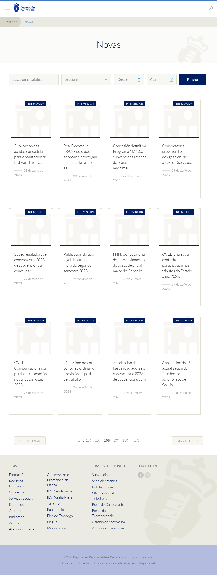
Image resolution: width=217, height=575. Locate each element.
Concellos (16, 492)
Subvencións (101, 474)
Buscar (192, 79)
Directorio (85, 563)
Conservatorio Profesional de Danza (58, 479)
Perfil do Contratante (108, 504)
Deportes (16, 504)
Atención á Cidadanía (108, 528)
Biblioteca (16, 516)
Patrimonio (55, 509)
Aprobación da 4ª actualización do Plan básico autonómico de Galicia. (176, 373)
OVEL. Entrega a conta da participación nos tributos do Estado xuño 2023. (177, 265)
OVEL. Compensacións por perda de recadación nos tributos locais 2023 (30, 373)
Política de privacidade (108, 563)
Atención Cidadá (21, 529)
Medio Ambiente (59, 528)
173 (137, 440)
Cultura (15, 510)
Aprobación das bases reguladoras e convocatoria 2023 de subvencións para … (129, 373)
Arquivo (15, 523)
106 (89, 440)
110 (125, 440)
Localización (69, 563)
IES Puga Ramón (59, 491)
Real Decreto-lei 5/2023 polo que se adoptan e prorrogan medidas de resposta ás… (80, 156)
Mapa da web (147, 563)
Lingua (52, 522)
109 (116, 440)
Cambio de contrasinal (109, 522)
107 (98, 440)
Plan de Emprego (60, 515)
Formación (17, 474)
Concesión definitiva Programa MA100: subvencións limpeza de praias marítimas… (129, 156)
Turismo (53, 503)
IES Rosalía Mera (59, 497)
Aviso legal (130, 563)
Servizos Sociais (21, 498)
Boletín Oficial (103, 487)
